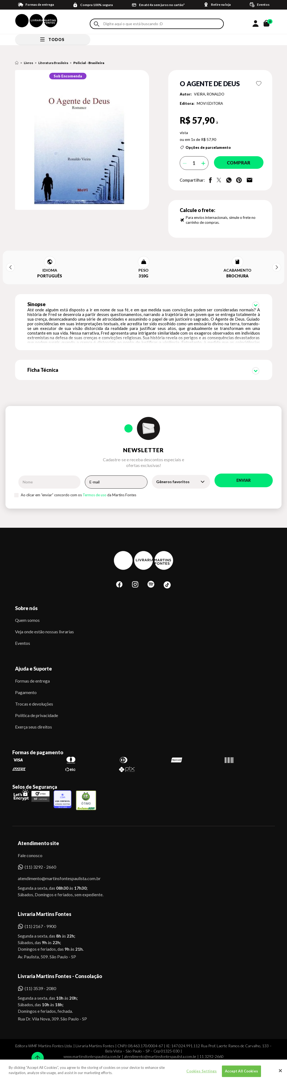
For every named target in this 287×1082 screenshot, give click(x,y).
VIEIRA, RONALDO (209, 94)
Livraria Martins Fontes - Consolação (60, 965)
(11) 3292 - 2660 (40, 855)
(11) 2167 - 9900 (40, 915)
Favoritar (258, 83)
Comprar (235, 163)
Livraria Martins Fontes (44, 903)
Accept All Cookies (241, 1071)
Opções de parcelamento (208, 147)
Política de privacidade (36, 704)
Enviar (243, 469)
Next (276, 267)
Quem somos (27, 608)
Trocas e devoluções (34, 692)
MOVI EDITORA (210, 103)
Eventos (22, 631)
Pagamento (26, 681)
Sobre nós (26, 597)
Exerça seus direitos (33, 715)
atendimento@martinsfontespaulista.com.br (54, 867)
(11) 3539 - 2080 (40, 977)
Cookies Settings (201, 1071)
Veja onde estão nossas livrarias (44, 620)
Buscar (96, 24)
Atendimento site (38, 832)
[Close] (280, 1070)
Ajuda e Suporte (33, 657)
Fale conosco (30, 844)
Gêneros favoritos (173, 470)
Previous (10, 267)
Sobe (35, 1054)
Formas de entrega (32, 669)
